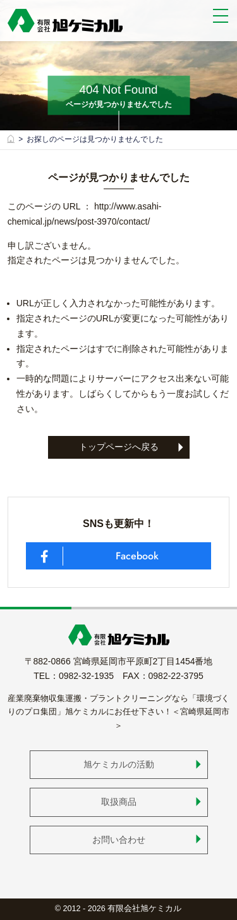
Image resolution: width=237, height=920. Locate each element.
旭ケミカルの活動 (118, 764)
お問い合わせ (118, 840)
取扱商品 (119, 802)
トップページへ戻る (119, 447)
